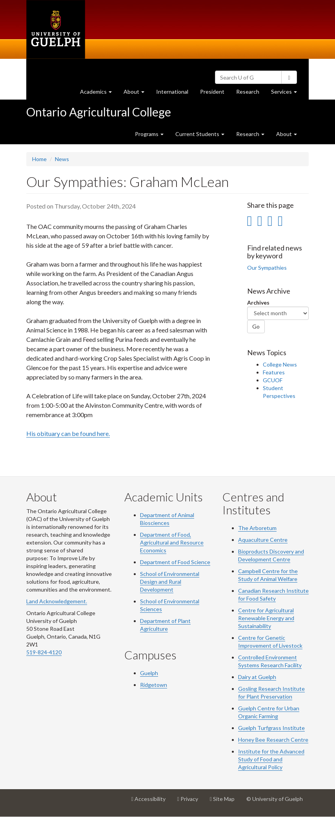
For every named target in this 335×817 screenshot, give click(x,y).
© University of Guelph (274, 798)
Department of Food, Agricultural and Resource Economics (172, 542)
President (212, 91)
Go (256, 326)
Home (39, 159)
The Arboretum (257, 528)
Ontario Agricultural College (98, 112)
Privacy (190, 802)
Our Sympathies (267, 267)
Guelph (149, 673)
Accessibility (151, 802)
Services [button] (287, 93)
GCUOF (272, 380)
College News (280, 364)
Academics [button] (99, 93)
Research (250, 93)
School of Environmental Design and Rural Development (169, 581)
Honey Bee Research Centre (273, 739)
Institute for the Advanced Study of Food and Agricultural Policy (271, 759)
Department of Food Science (175, 562)
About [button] (137, 93)
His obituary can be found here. (68, 433)
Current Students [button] (199, 134)
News (62, 159)
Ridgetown (153, 684)
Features (274, 372)
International (172, 91)
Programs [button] (149, 134)
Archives (258, 302)
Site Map (225, 802)
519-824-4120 (44, 652)
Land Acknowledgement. (56, 601)
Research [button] (250, 134)
